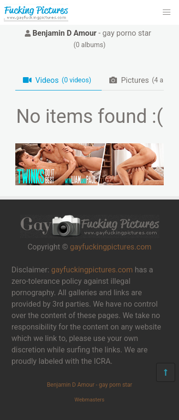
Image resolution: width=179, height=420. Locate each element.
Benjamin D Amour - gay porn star (89, 384)
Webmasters (89, 400)
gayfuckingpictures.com (110, 246)
